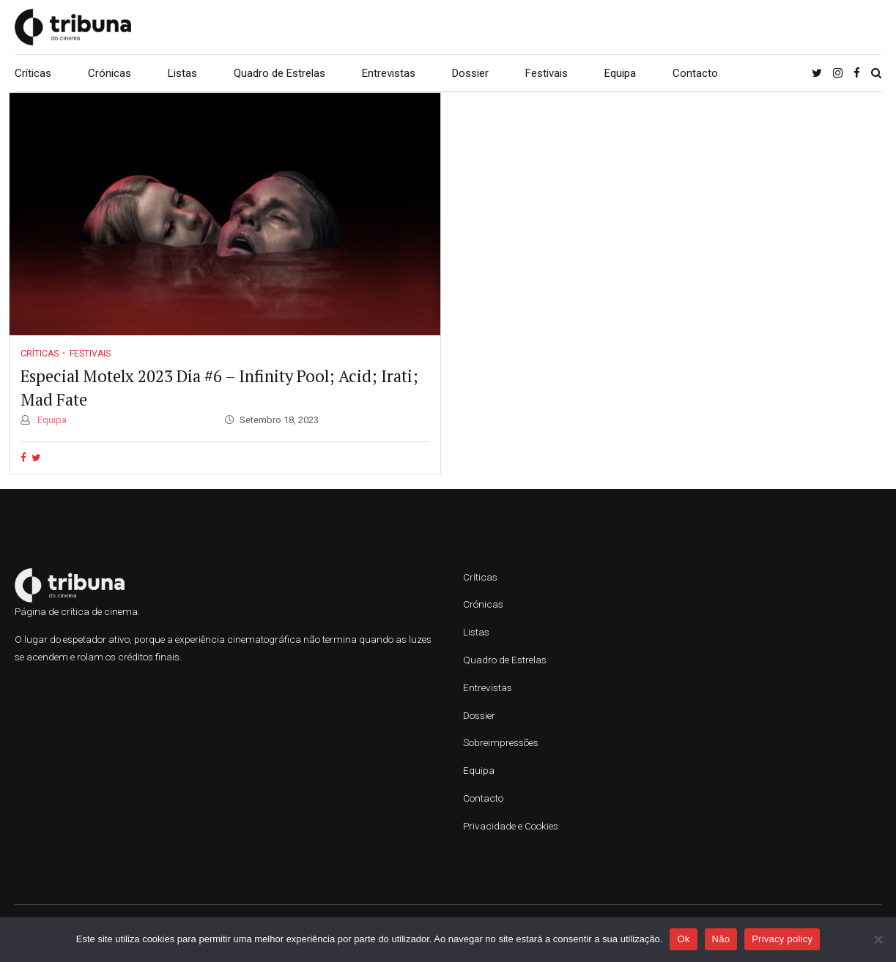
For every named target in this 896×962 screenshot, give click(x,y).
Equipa (620, 73)
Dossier (470, 73)
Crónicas (109, 73)
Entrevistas (388, 73)
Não (721, 938)
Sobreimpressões (500, 742)
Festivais (546, 73)
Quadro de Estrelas (279, 73)
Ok (683, 938)
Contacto (695, 73)
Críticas (33, 73)
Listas (182, 73)
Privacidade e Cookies (510, 826)
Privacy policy (782, 938)
